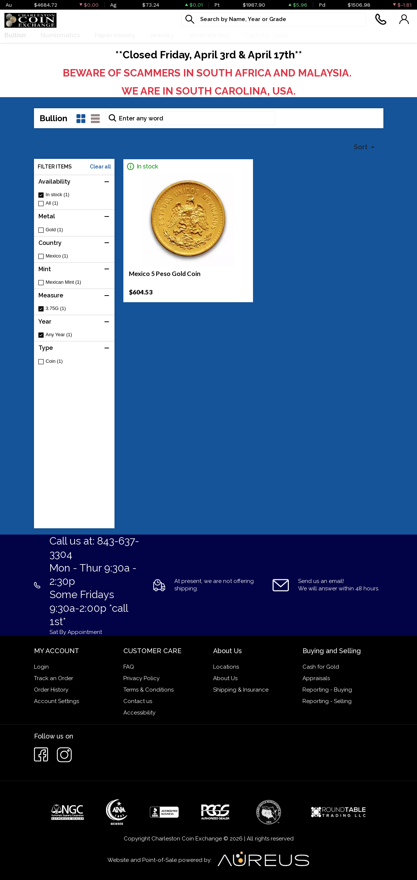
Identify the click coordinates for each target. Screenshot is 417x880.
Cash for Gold (321, 667)
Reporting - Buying (327, 689)
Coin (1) (54, 361)
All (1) (52, 203)
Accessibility (139, 712)
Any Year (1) (59, 334)
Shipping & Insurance (241, 689)
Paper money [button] (115, 35)
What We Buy (209, 35)
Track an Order (53, 678)
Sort (361, 147)
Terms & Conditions (148, 689)
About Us (225, 678)
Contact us (137, 701)
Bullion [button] (15, 35)
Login (41, 667)
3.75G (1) (56, 308)
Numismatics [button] (60, 35)
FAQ (128, 667)
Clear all (100, 167)
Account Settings (56, 701)
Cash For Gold (266, 35)
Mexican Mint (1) (63, 282)
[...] (273, 19)
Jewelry (162, 35)
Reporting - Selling (327, 701)
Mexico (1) (57, 255)
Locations (226, 667)
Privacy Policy (141, 678)
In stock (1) (57, 194)
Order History (51, 689)
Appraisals (316, 678)
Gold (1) (54, 229)
